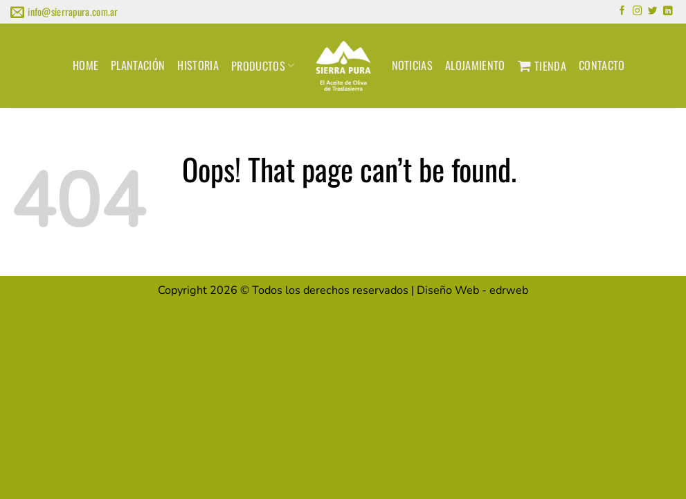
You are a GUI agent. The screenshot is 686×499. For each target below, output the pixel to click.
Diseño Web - (472, 290)
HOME (85, 65)
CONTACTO (602, 65)
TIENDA (542, 66)
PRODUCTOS (262, 66)
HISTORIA (198, 65)
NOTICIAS (412, 65)
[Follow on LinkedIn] (668, 11)
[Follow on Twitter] (653, 11)
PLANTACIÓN (138, 65)
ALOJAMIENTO (475, 65)
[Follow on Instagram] (637, 11)
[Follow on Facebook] (622, 11)
